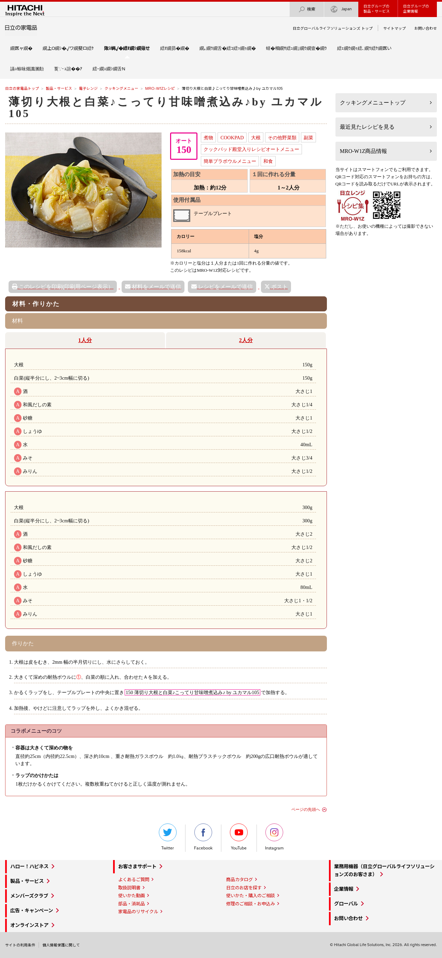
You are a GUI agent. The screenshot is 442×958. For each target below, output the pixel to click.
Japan (341, 9)
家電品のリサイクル (138, 911)
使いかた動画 (131, 895)
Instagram (274, 836)
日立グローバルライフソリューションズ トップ (333, 28)
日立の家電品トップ (22, 88)
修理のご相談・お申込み (250, 903)
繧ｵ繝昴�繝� (174, 48)
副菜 (308, 137)
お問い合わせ (425, 28)
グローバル (346, 904)
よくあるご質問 (133, 879)
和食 (268, 161)
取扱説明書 (129, 887)
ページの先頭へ (305, 809)
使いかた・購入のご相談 (250, 895)
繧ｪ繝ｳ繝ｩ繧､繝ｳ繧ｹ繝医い (364, 48)
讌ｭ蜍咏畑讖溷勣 (27, 68)
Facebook (203, 836)
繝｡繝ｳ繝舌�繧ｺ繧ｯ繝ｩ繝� (227, 48)
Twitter (168, 836)
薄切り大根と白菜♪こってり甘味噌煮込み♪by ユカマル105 (166, 107)
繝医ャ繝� (21, 48)
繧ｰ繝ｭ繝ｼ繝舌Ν (109, 68)
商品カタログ (239, 879)
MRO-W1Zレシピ (160, 88)
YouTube (239, 836)
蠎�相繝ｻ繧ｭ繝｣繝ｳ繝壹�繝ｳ (296, 48)
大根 (256, 137)
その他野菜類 (282, 137)
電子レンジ (88, 88)
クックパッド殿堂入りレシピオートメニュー (251, 149)
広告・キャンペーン (31, 910)
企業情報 (343, 889)
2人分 (246, 340)
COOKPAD (232, 137)
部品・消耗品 (131, 903)
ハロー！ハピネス (29, 866)
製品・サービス (59, 88)
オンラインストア (29, 925)
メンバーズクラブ (29, 896)
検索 (306, 9)
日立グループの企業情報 (416, 9)
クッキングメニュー (121, 88)
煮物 (208, 137)
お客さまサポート (137, 866)
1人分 (85, 340)
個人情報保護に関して (61, 945)
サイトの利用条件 (20, 945)
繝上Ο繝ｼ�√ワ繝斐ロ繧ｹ (68, 48)
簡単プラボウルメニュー (230, 161)
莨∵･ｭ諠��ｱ (68, 68)
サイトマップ (394, 28)
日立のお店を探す (244, 887)
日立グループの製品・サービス (376, 9)
